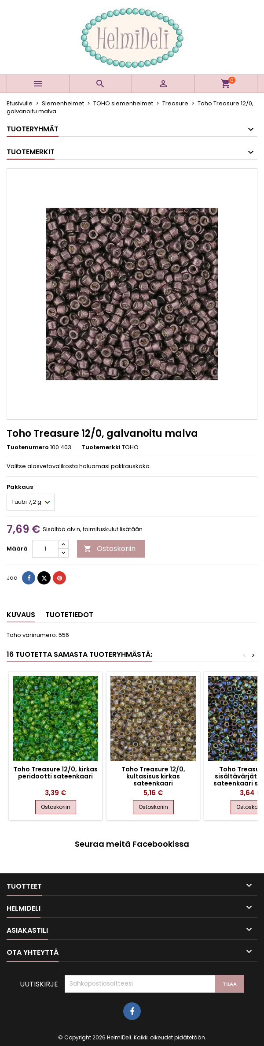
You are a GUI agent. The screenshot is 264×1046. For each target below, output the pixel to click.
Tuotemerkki (101, 447)
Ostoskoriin (110, 548)
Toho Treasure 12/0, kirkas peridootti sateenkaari (55, 773)
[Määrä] (45, 549)
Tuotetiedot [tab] (69, 615)
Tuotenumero (28, 447)
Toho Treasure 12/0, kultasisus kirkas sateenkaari (153, 776)
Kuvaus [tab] (21, 615)
